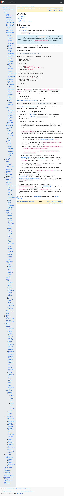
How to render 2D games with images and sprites (11, 153)
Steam (7, 315)
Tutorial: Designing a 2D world (11, 42)
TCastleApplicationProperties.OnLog (27, 100)
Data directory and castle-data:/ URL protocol (11, 134)
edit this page (37, 196)
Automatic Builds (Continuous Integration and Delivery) (10, 327)
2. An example (21, 18)
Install (7, 14)
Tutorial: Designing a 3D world (11, 37)
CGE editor (32, 114)
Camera (10, 45)
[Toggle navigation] (61, 2)
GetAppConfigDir (25, 157)
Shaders (8, 160)
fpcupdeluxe (11, 447)
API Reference (7, 470)
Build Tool (10, 199)
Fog (9, 297)
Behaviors (10, 56)
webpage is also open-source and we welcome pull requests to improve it (18, 491)
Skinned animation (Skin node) (10, 312)
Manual (32, 6)
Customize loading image (11, 97)
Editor (7, 107)
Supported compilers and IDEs (11, 436)
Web (9, 259)
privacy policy (20, 493)
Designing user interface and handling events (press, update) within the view (10, 22)
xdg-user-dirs (41, 159)
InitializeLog (42, 37)
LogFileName (29, 175)
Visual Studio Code (10, 413)
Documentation (26, 6)
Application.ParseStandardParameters (29, 178)
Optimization (9, 261)
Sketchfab (10, 122)
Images (10, 146)
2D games (8, 142)
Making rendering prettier (8, 277)
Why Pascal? (7, 472)
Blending (10, 299)
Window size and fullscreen (10, 92)
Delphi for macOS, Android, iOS (12, 407)
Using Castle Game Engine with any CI (11, 386)
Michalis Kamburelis (10, 488)
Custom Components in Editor (11, 110)
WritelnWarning (26, 33)
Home (18, 6)
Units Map (11, 443)
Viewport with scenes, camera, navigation (10, 32)
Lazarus (10, 392)
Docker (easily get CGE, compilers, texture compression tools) (11, 366)
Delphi (10, 393)
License (10, 452)
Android (10, 214)
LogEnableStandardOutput (46, 139)
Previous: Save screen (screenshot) (26, 8)
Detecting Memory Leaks (10, 272)
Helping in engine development (9, 456)
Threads (10, 428)
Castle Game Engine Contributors (23, 488)
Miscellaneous (9, 416)
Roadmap (10, 461)
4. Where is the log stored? (24, 21)
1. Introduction (22, 16)
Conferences (7, 483)
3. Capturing (21, 20)
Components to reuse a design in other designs (11, 117)
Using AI (10, 465)
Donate (10, 459)
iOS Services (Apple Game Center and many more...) (11, 241)
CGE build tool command (41, 117)
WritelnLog (24, 30)
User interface (9, 79)
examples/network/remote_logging (28, 107)
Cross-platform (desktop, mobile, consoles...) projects (10, 181)
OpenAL (10, 163)
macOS (10, 258)
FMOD (9, 164)
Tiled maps (11, 148)
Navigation (11, 47)
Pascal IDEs (9, 390)
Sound (7, 161)
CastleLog (24, 27)
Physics (8, 158)
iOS (9, 235)
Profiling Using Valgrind (10, 267)
